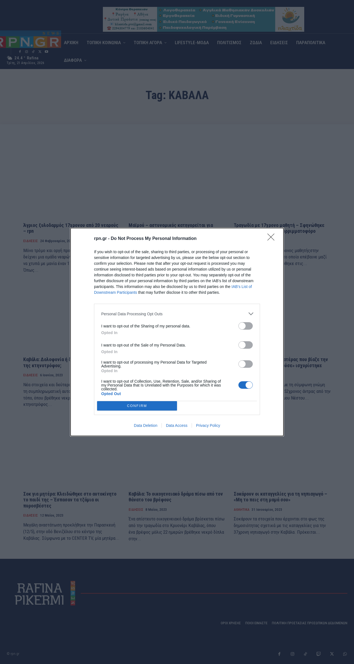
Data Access (177, 425)
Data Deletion (145, 425)
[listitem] (177, 314)
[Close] (272, 239)
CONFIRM (137, 406)
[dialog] (177, 332)
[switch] (245, 326)
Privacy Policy (208, 425)
